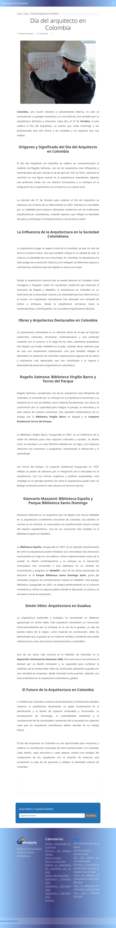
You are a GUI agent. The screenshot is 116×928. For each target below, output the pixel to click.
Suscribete (90, 815)
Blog (76, 839)
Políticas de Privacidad (29, 848)
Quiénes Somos (25, 852)
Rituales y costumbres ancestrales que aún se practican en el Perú (86, 868)
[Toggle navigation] (113, 3)
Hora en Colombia (55, 861)
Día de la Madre (82, 850)
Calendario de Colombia (14, 3)
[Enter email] (52, 815)
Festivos (49, 900)
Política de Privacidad (57, 875)
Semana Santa (53, 857)
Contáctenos (24, 855)
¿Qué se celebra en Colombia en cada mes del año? (86, 878)
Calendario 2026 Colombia (9, 921)
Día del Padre (81, 853)
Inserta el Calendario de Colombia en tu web (58, 868)
